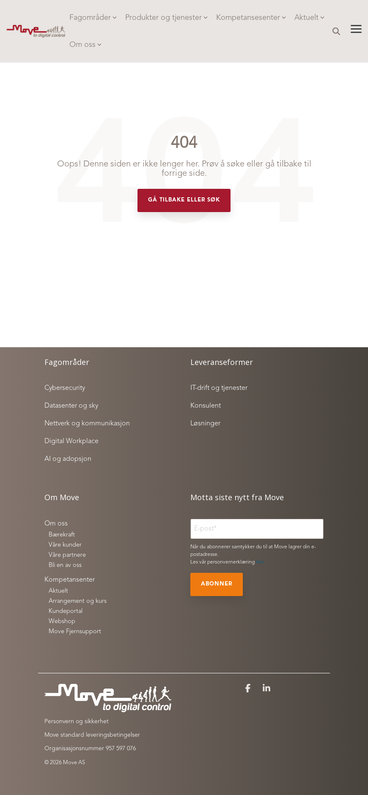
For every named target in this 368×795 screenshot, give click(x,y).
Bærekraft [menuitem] (62, 535)
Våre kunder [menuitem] (65, 545)
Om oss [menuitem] (56, 523)
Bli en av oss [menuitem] (65, 565)
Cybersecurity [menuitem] (64, 388)
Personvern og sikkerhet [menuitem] (76, 721)
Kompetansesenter (251, 18)
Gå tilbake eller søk (184, 200)
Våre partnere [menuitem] (67, 555)
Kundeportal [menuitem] (65, 611)
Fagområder (93, 18)
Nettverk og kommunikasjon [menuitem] (87, 423)
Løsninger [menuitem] (205, 423)
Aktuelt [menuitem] (58, 591)
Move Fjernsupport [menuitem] (75, 632)
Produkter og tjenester (166, 18)
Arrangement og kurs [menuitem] (78, 601)
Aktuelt (309, 18)
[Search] (336, 31)
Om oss (85, 45)
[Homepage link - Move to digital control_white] (107, 708)
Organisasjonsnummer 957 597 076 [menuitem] (90, 748)
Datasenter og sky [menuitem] (71, 406)
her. (260, 562)
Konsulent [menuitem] (205, 406)
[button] (356, 28)
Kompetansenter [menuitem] (69, 580)
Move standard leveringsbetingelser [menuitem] (92, 735)
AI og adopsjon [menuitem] (67, 459)
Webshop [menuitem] (62, 621)
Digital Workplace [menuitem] (71, 441)
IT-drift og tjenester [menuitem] (218, 388)
